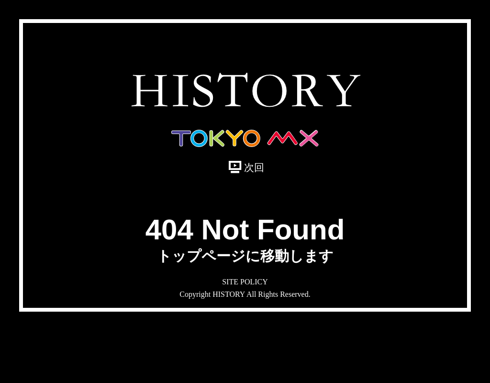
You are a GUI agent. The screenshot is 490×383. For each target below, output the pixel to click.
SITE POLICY (245, 282)
